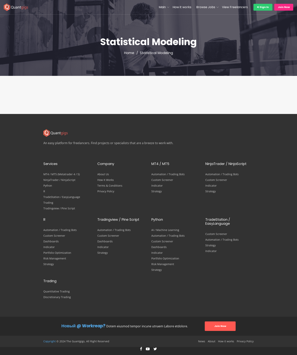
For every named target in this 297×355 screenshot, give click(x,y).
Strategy (156, 191)
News (201, 341)
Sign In (263, 7)
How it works (182, 7)
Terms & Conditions (109, 185)
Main (162, 7)
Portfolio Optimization (57, 252)
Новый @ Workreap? (83, 326)
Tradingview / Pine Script (59, 208)
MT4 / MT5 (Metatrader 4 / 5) (61, 174)
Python (47, 185)
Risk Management (54, 258)
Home (129, 53)
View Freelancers (235, 7)
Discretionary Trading (57, 297)
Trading (48, 202)
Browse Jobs (205, 7)
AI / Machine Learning (165, 230)
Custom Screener (162, 179)
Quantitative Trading (56, 291)
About (211, 341)
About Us (103, 174)
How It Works (105, 179)
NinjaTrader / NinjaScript (59, 179)
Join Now (284, 7)
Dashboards (51, 241)
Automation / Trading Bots (168, 174)
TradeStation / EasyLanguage (61, 197)
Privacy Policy (105, 191)
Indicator (157, 185)
